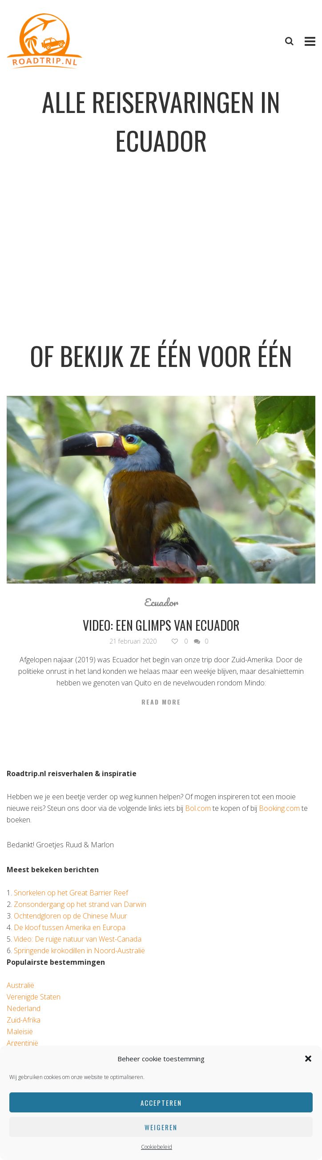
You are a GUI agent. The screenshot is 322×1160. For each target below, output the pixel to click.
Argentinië (22, 1043)
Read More (161, 701)
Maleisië (20, 1031)
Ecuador (161, 602)
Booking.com (279, 808)
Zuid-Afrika (23, 1020)
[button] (308, 1058)
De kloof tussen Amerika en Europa (69, 927)
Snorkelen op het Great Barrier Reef (71, 893)
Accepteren (161, 1103)
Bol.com (198, 808)
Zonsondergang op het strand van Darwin (80, 904)
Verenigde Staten (33, 997)
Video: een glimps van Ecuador (161, 625)
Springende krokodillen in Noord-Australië (79, 950)
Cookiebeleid (156, 1147)
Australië (20, 985)
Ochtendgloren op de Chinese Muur (70, 916)
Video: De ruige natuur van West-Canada (77, 939)
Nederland (23, 1008)
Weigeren (161, 1127)
